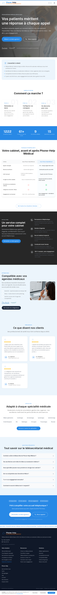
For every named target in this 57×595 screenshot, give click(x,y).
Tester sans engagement (26, 561)
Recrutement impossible (8, 555)
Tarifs (3, 571)
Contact (4, 577)
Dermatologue (30, 419)
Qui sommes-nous (6, 569)
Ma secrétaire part (6, 551)
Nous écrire (5, 542)
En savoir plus (20, 593)
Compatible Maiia (43, 557)
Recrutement (5, 579)
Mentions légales (39, 588)
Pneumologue (43, 423)
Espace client (5, 581)
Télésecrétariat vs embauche (27, 555)
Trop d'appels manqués (7, 553)
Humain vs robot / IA (25, 557)
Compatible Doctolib (44, 555)
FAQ (3, 575)
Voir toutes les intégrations (10, 307)
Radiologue (24, 423)
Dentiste (41, 553)
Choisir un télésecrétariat (26, 551)
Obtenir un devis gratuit (12, 39)
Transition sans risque (25, 559)
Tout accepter (51, 592)
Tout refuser (35, 592)
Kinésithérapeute (7, 423)
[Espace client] (50, 3)
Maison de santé (43, 561)
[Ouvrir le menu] (54, 3)
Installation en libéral (7, 557)
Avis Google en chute (7, 559)
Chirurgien (33, 423)
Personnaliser (43, 592)
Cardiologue (20, 419)
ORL (17, 423)
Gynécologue (41, 419)
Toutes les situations (7, 561)
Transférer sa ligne (24, 553)
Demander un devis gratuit (11, 242)
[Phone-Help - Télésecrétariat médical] (11, 3)
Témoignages (5, 573)
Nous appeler (31, 39)
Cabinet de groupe (43, 559)
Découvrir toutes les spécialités (28, 430)
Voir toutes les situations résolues (28, 207)
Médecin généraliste (8, 419)
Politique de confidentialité (49, 588)
